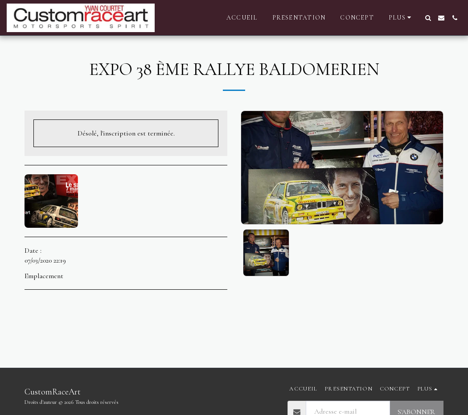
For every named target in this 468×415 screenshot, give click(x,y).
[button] (428, 18)
